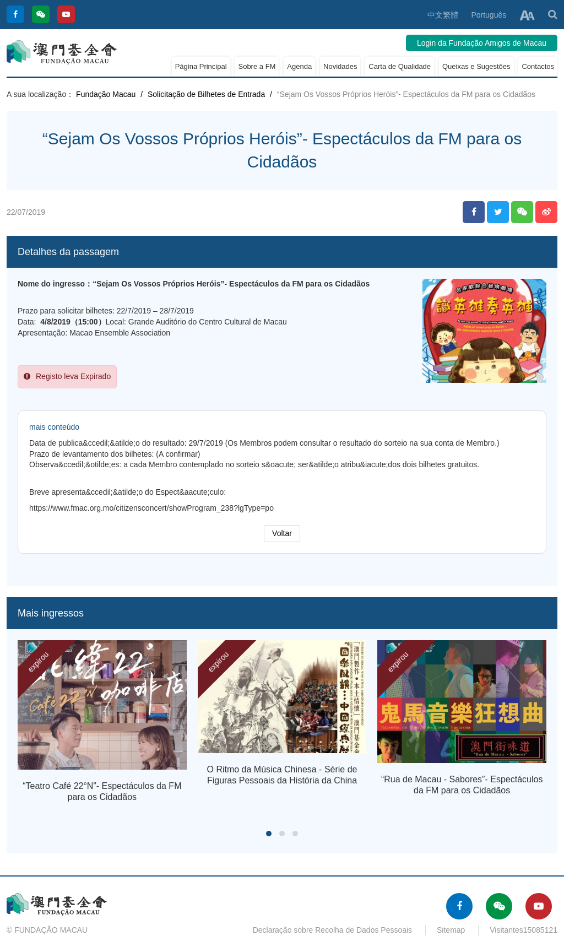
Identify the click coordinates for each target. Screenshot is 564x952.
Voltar (282, 533)
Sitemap (451, 930)
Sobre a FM (256, 66)
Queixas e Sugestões (476, 66)
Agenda (299, 66)
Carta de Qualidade (399, 66)
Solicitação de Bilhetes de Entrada (206, 94)
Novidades (340, 66)
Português (488, 14)
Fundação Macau (105, 94)
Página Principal (201, 66)
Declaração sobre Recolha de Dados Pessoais (333, 930)
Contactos (538, 66)
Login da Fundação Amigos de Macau (481, 43)
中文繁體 (442, 14)
